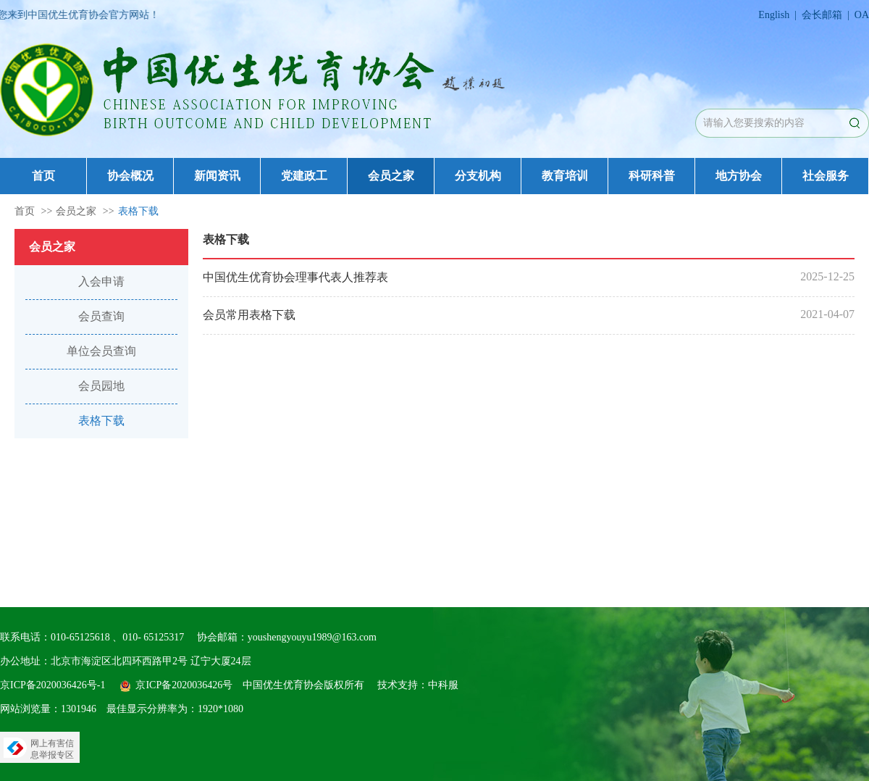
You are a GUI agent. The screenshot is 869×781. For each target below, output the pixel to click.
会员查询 (101, 316)
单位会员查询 (101, 351)
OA (862, 14)
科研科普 (652, 176)
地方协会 (738, 176)
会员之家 (391, 176)
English (773, 14)
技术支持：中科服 (417, 685)
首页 (43, 176)
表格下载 (138, 211)
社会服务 (825, 176)
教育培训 (565, 176)
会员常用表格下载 (249, 315)
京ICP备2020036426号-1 (52, 685)
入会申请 (101, 281)
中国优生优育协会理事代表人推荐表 (295, 277)
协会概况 (130, 176)
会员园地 (101, 386)
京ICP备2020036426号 (183, 685)
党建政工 (304, 176)
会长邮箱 (822, 14)
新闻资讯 (217, 176)
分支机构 (478, 176)
